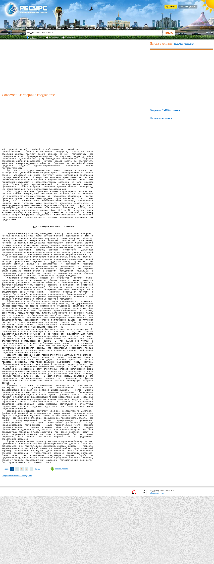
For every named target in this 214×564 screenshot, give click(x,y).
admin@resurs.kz (157, 561)
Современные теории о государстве (17, 543)
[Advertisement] (75, 65)
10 (32, 536)
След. (37, 536)
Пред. (6, 536)
